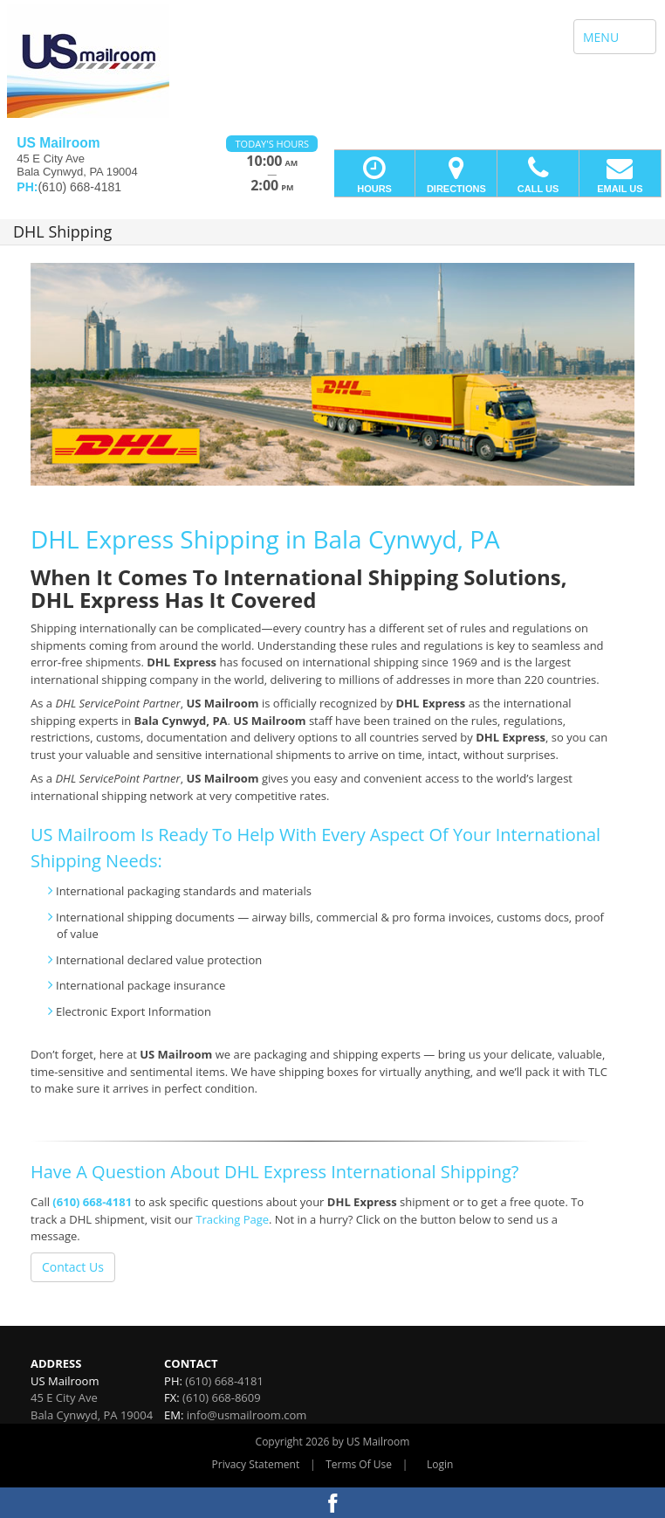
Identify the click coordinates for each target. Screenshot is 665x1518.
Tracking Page (232, 1219)
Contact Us (73, 1267)
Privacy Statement (256, 1464)
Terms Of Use (359, 1464)
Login (440, 1464)
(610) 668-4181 (92, 1202)
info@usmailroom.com (247, 1415)
